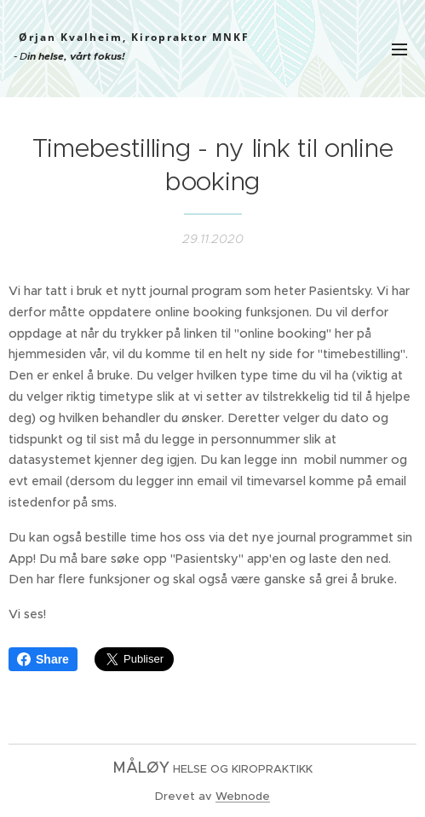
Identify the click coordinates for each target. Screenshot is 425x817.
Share (43, 659)
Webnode (242, 796)
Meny (399, 49)
